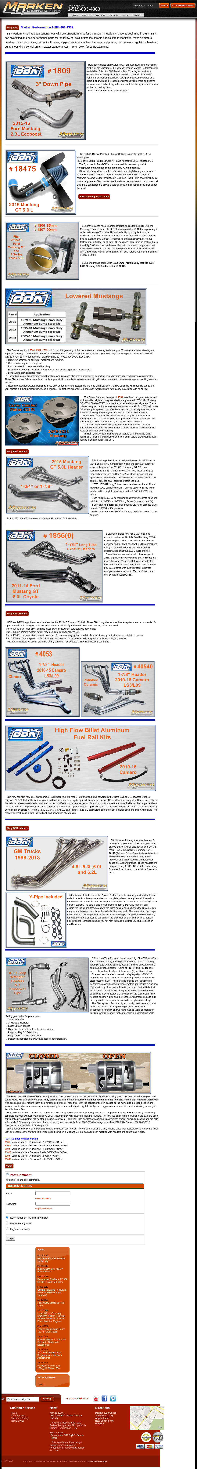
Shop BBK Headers (17, 451)
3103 (7, 1155)
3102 (7, 1149)
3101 (7, 1142)
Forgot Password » (43, 1209)
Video (9, 1166)
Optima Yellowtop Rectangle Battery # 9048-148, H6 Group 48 (51, 1292)
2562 (38, 350)
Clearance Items (182, 5)
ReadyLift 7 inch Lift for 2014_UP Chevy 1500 (49, 1367)
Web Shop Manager (98, 1461)
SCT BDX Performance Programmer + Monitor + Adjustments (49, 1355)
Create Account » (43, 1198)
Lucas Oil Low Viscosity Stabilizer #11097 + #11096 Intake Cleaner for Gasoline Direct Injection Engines (51, 1317)
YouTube (96, 1398)
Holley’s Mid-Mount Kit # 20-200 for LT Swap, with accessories (51, 1342)
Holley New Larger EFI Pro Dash (50, 1304)
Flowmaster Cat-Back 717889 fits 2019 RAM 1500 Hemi (52, 1280)
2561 (32, 350)
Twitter (113, 1398)
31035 (8, 1159)
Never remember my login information (29, 1217)
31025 (8, 1152)
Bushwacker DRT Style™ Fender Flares (50, 1270)
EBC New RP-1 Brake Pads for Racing (51, 1260)
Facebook (105, 1398)
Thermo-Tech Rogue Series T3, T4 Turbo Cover (51, 1330)
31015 (8, 1145)
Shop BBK (12, 27)
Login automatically (20, 1229)
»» (75, 1428)
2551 (120, 397)
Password (11, 1204)
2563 (45, 350)
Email (9, 1193)
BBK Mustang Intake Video (94, 196)
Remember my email (20, 1223)
